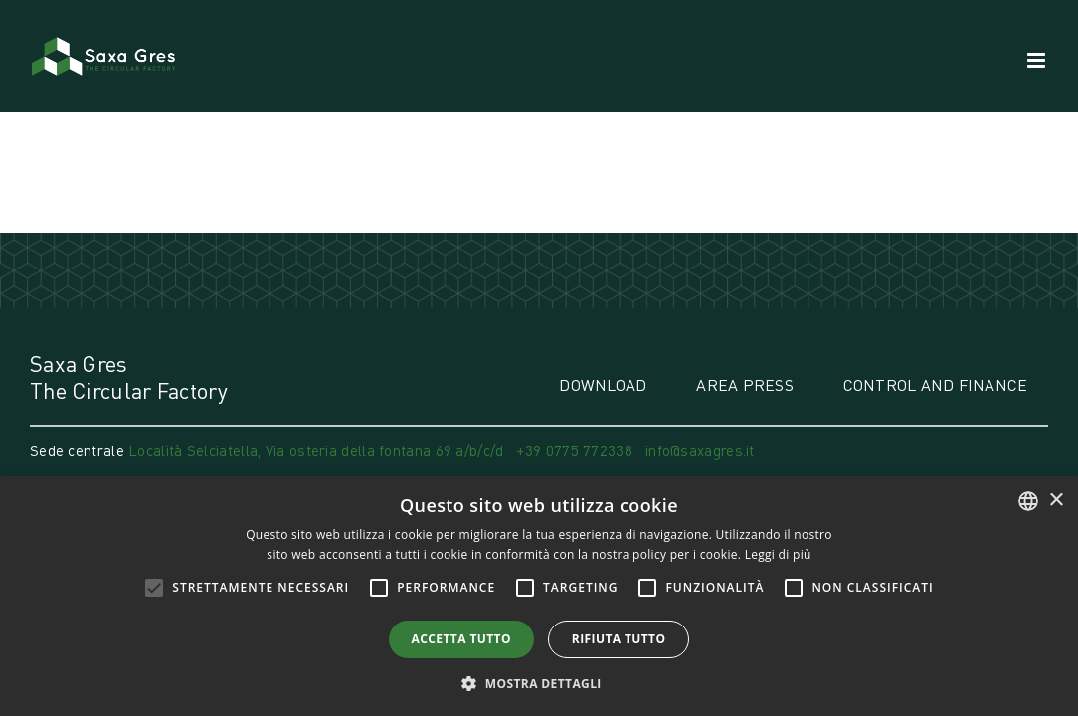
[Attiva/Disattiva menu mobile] (1037, 60)
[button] (539, 682)
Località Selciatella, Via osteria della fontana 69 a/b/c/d (318, 450)
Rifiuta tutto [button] (619, 638)
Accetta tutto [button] (461, 638)
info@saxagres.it (700, 450)
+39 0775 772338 (574, 450)
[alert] (539, 596)
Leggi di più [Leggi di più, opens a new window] (778, 554)
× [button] (1055, 500)
